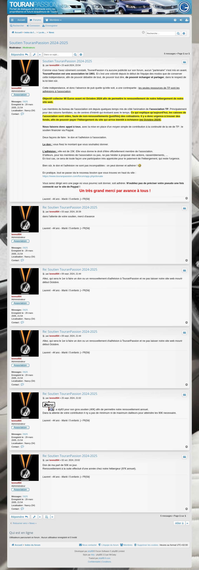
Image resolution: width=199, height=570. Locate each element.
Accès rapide (13, 21)
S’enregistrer (51, 25)
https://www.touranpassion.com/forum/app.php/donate (73, 176)
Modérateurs (29, 47)
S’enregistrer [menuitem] (188, 21)
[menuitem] (161, 20)
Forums (37, 20)
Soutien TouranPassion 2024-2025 (38, 42)
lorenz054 (16, 88)
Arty (93, 555)
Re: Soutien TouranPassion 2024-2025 (70, 207)
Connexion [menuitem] (182, 21)
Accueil (21, 20)
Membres (54, 20)
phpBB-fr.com (104, 558)
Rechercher (18, 25)
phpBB (90, 551)
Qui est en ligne (21, 532)
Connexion (35, 25)
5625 (25, 101)
